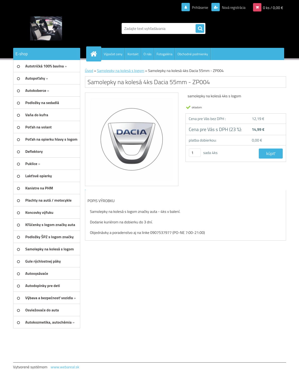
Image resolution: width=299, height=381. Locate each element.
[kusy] (195, 153)
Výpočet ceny (113, 53)
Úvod (89, 70)
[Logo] (46, 28)
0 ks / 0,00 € (273, 7)
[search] (200, 28)
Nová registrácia (232, 7)
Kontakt (132, 53)
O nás (148, 53)
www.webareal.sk (65, 367)
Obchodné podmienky (192, 53)
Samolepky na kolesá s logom (120, 70)
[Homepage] (95, 54)
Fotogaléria (164, 53)
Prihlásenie (197, 7)
